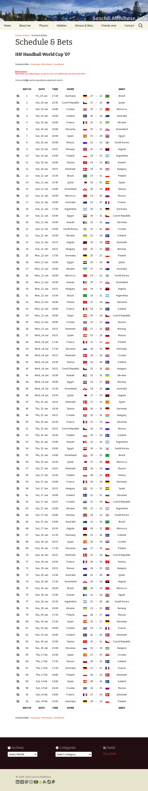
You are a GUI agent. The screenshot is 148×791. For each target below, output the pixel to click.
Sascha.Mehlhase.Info (119, 18)
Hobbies (62, 25)
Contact (129, 25)
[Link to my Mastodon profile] (26, 782)
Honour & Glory (84, 25)
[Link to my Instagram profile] (31, 782)
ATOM (112, 753)
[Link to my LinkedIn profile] (17, 782)
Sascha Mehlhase (41, 776)
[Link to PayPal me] (53, 782)
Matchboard (47, 64)
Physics (43, 25)
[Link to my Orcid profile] (40, 782)
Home (7, 25)
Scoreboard (59, 64)
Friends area (108, 25)
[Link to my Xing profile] (22, 782)
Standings (35, 64)
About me (25, 25)
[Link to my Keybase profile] (44, 782)
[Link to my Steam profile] (49, 782)
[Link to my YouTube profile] (36, 782)
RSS (105, 753)
